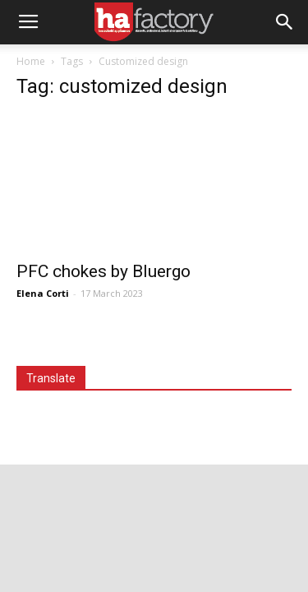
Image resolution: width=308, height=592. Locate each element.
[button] (285, 22)
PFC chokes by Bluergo (103, 271)
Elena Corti (42, 293)
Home (30, 61)
